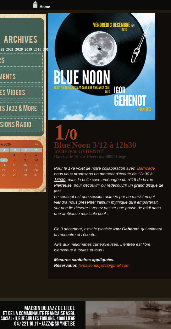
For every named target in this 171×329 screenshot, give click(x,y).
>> (37, 144)
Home (40, 7)
